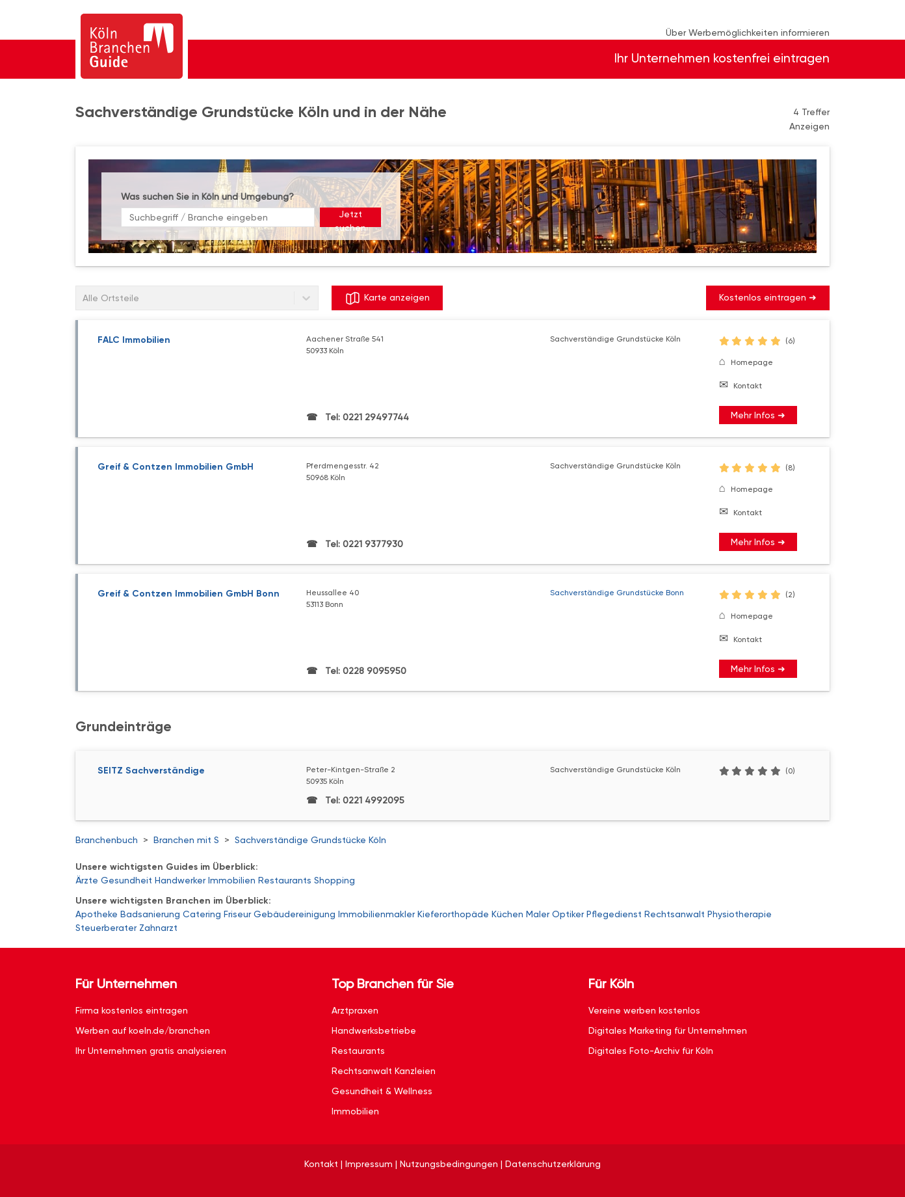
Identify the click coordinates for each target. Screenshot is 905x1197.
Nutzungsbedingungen (449, 1164)
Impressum (369, 1164)
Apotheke (96, 914)
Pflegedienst (614, 914)
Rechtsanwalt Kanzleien (384, 1071)
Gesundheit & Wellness (382, 1091)
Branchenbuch (106, 840)
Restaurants (284, 880)
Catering (202, 914)
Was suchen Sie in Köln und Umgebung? (207, 196)
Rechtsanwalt (674, 914)
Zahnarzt (158, 927)
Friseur (237, 914)
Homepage (752, 362)
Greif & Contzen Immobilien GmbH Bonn (189, 593)
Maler (537, 914)
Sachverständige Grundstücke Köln (310, 840)
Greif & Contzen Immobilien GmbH (176, 466)
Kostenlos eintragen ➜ (768, 297)
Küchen (507, 914)
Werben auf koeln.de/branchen (142, 1030)
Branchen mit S (186, 840)
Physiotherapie (739, 914)
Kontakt (747, 385)
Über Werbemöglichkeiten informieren (748, 32)
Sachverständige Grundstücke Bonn (617, 592)
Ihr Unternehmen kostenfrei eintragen (722, 58)
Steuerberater (106, 927)
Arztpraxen (355, 1010)
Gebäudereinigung (294, 914)
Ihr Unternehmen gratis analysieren (150, 1050)
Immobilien (232, 880)
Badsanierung (150, 914)
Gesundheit (126, 880)
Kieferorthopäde (453, 914)
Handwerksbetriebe (374, 1030)
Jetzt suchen (350, 218)
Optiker (568, 914)
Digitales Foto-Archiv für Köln (650, 1050)
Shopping (334, 880)
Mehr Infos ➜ (758, 415)
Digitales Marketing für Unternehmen (667, 1030)
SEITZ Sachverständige (151, 770)
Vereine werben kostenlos (644, 1010)
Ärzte (86, 880)
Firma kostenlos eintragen (131, 1010)
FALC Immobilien (134, 339)
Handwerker (180, 880)
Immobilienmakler (376, 914)
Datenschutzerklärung (553, 1164)
